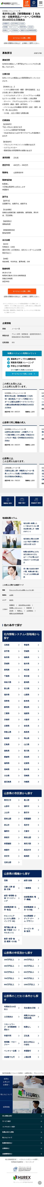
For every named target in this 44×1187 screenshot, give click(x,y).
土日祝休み (14, 30)
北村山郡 (7, 862)
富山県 (6, 688)
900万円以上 (9, 984)
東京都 (26, 676)
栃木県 (26, 664)
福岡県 (6, 763)
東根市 (6, 837)
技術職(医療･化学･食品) (10, 908)
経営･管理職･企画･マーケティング (10, 898)
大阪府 (26, 720)
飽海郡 (26, 856)
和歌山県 (7, 732)
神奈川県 (7, 682)
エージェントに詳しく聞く (22, 38)
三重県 (6, 713)
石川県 (26, 688)
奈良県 (26, 726)
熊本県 (26, 769)
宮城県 (26, 651)
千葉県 (6, 676)
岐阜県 (26, 701)
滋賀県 (26, 713)
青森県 (26, 645)
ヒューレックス (22, 1177)
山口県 (26, 744)
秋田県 (6, 657)
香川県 (26, 751)
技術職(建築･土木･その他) (30, 908)
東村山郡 (27, 837)
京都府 (6, 720)
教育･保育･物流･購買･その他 (10, 940)
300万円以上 (9, 966)
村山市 (6, 825)
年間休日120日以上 (10, 1008)
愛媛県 (6, 757)
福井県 (6, 695)
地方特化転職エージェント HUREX (12, 1073)
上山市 (6, 812)
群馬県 (6, 670)
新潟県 (26, 682)
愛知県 (26, 707)
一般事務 (27, 888)
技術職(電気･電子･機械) (30, 898)
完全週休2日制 (29, 1008)
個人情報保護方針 (11, 1159)
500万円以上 (9, 972)
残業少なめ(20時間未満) (28, 30)
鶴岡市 (6, 831)
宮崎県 (26, 776)
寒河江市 (7, 800)
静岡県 (6, 707)
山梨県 (26, 695)
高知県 (26, 757)
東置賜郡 (7, 844)
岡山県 (26, 738)
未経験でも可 (9, 1057)
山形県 (11, 595)
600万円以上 (29, 972)
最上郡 (26, 800)
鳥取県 (26, 732)
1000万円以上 (29, 984)
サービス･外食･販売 (29, 930)
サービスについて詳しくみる (22, 374)
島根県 (6, 738)
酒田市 (26, 806)
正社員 (30, 27)
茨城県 (6, 664)
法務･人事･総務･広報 (9, 888)
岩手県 (6, 651)
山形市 (6, 806)
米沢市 (6, 856)
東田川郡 (27, 844)
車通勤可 (6, 23)
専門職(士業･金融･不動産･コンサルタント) (10, 930)
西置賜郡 (27, 819)
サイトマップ (30, 1162)
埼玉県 (26, 670)
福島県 (26, 657)
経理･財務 (28, 880)
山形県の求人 (28, 1073)
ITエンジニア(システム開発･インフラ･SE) (10, 918)
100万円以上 (9, 960)
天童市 (26, 831)
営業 (6, 880)
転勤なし (6, 30)
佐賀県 (26, 763)
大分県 (6, 776)
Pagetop (40, 1183)
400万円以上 (29, 966)
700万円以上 (9, 978)
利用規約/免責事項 (17, 1162)
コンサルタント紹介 (8, 1127)
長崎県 (6, 769)
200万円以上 (29, 960)
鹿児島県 (7, 782)
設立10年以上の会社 (17, 23)
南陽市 (6, 850)
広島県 (6, 744)
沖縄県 (26, 782)
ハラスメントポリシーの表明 (28, 1159)
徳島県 (6, 751)
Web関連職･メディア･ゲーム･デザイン (30, 918)
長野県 (6, 701)
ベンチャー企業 (10, 1051)
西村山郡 (7, 819)
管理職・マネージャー (10, 27)
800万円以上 (29, 978)
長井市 (26, 825)
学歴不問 (22, 27)
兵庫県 (6, 726)
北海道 (6, 645)
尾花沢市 (27, 850)
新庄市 (26, 812)
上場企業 (27, 1057)
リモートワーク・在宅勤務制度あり (10, 1026)
